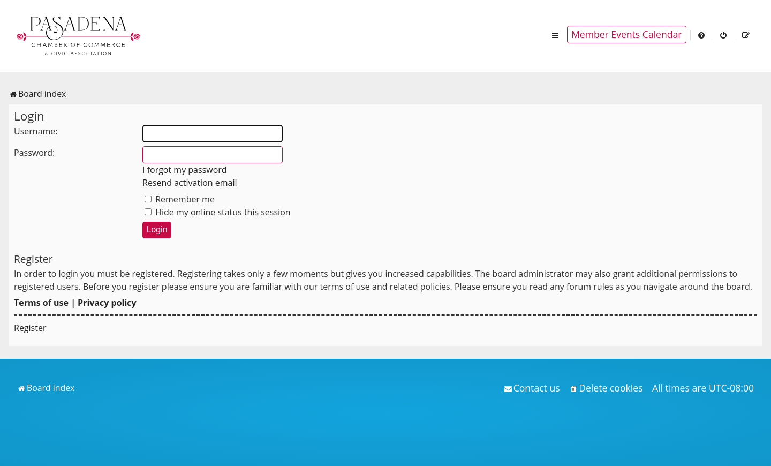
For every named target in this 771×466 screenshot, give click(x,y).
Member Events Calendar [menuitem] (626, 34)
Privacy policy (107, 303)
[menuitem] (701, 34)
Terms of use (41, 303)
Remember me (180, 199)
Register (30, 328)
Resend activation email (189, 183)
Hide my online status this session (218, 212)
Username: (36, 131)
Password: (34, 153)
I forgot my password (184, 170)
